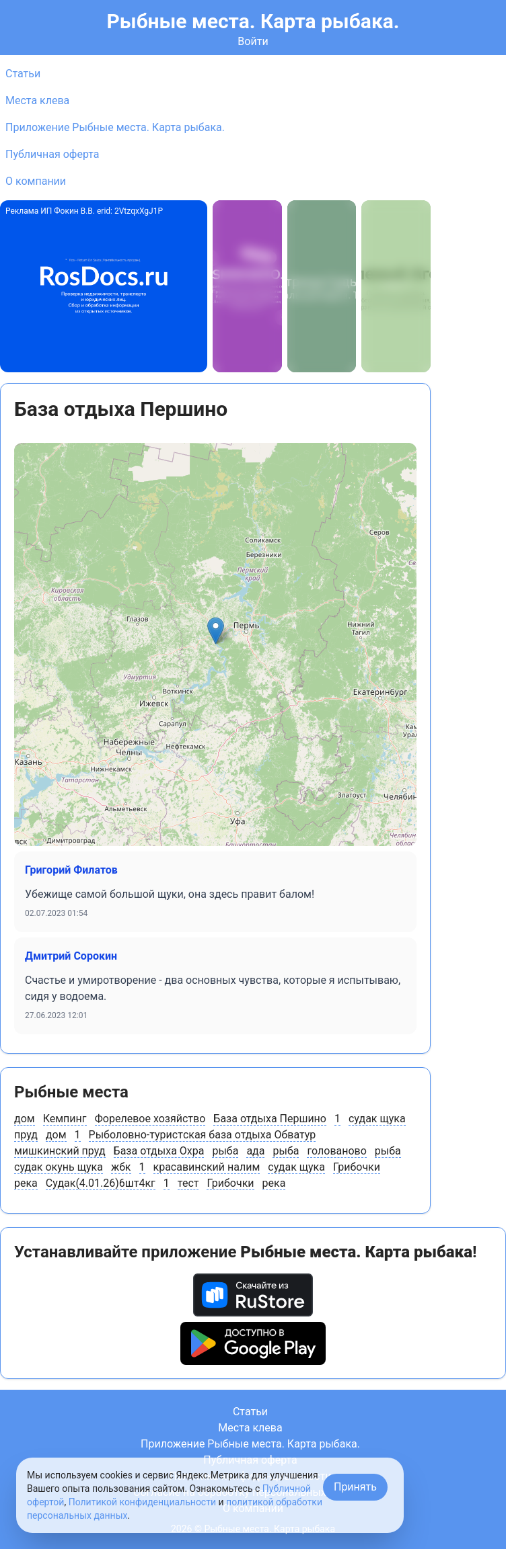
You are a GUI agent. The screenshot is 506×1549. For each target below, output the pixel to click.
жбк (121, 1167)
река (26, 1183)
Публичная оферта (52, 154)
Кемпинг (65, 1118)
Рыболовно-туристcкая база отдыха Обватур (202, 1134)
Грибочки (356, 1167)
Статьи (22, 73)
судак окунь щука (58, 1167)
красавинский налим (206, 1167)
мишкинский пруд (60, 1150)
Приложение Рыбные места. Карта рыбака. (115, 127)
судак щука (377, 1118)
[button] (215, 630)
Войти (253, 41)
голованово (336, 1150)
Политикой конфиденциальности (142, 1502)
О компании (35, 181)
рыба (225, 1150)
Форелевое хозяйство (150, 1118)
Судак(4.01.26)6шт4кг (100, 1183)
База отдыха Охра (159, 1150)
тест (188, 1183)
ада (255, 1150)
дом (24, 1118)
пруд (26, 1134)
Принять (355, 1486)
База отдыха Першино (269, 1118)
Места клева (37, 100)
